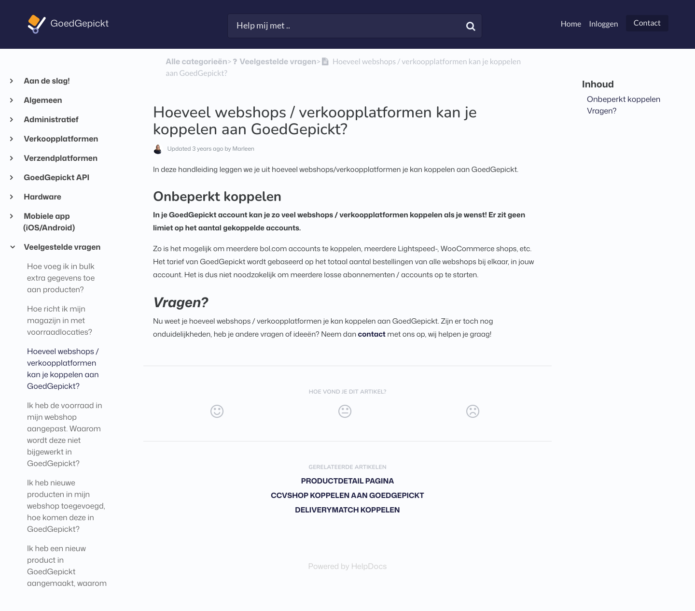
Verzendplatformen (60, 158)
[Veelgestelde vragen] (274, 62)
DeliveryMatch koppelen (347, 510)
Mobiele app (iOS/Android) (49, 222)
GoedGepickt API (56, 177)
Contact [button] (647, 23)
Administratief (51, 119)
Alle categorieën (196, 62)
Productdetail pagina (347, 481)
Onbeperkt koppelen (623, 99)
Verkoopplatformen (60, 139)
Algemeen (42, 100)
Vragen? (602, 111)
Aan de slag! (46, 81)
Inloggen (603, 23)
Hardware (42, 197)
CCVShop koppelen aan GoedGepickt (347, 495)
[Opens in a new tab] (347, 566)
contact (372, 334)
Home (571, 23)
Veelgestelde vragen (61, 247)
